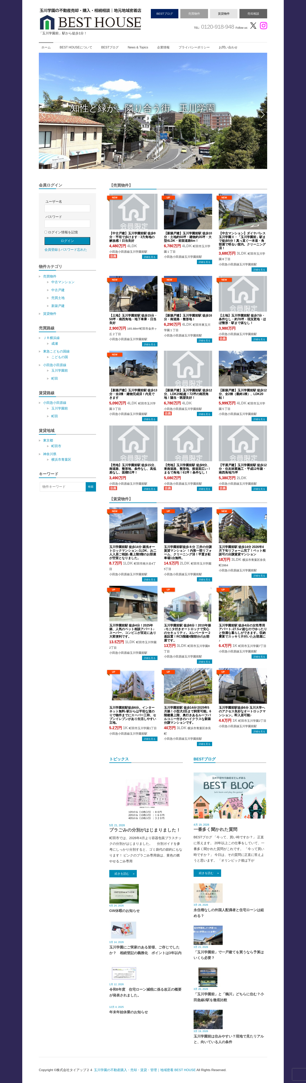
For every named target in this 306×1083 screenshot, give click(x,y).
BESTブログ (164, 13)
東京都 (48, 440)
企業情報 (163, 47)
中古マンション (63, 282)
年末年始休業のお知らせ (128, 1012)
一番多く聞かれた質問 (215, 829)
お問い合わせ (228, 47)
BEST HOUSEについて (76, 47)
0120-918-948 (217, 26)
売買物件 (194, 13)
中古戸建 (58, 290)
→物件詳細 (149, 257)
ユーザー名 (53, 201)
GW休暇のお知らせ (124, 911)
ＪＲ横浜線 (51, 338)
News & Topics (138, 47)
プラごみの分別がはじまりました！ (145, 830)
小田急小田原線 (54, 365)
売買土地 (58, 298)
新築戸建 (58, 306)
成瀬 (54, 343)
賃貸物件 (224, 13)
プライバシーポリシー (194, 47)
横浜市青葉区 (61, 459)
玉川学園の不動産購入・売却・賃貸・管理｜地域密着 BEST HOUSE (145, 1070)
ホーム (46, 47)
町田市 (56, 446)
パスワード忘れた (73, 250)
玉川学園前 (59, 370)
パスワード (53, 217)
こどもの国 (59, 357)
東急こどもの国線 (56, 351)
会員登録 (51, 250)
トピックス (119, 759)
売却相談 (253, 13)
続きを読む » (123, 873)
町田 (54, 378)
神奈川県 (49, 454)
